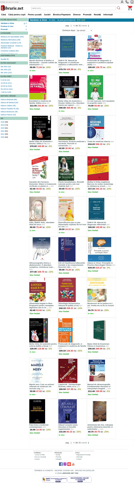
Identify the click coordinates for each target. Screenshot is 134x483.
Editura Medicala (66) (9, 100)
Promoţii (58, 457)
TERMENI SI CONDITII (43, 470)
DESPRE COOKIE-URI (64, 470)
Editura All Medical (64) (9, 103)
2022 (2, 131)
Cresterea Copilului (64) (10, 51)
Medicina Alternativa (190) (10, 40)
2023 (2, 128)
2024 (2, 125)
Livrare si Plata (40, 455)
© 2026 (67, 473)
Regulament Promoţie (83, 455)
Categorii (59, 459)
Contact (37, 459)
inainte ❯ (85, 26)
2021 (2, 134)
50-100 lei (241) (7, 89)
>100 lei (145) (6, 92)
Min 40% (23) (6, 70)
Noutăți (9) (5, 59)
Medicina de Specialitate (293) (12, 37)
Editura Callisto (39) (8, 106)
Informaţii (79, 457)
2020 (2, 137)
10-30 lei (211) (6, 83)
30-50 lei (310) (6, 86)
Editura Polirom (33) (8, 115)
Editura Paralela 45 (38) (10, 109)
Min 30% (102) (6, 73)
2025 (2, 122)
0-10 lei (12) (5, 80)
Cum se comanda (40, 457)
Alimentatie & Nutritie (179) (11, 43)
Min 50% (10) (6, 67)
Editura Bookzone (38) (9, 112)
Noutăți (58, 455)
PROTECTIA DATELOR (84, 470)
